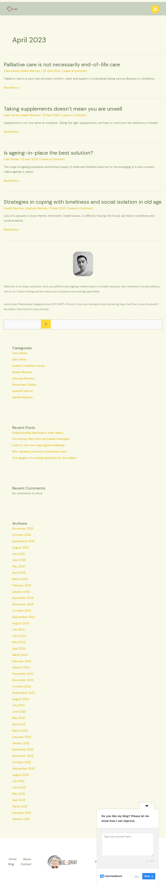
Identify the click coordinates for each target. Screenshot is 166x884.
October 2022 (21, 762)
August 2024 (20, 623)
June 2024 (19, 636)
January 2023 (21, 743)
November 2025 (23, 528)
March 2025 (20, 579)
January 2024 (21, 667)
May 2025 (18, 566)
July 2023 (18, 705)
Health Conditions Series (28, 366)
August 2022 (20, 775)
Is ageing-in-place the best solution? (48, 152)
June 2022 (19, 787)
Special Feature (22, 391)
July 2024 (18, 629)
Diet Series (19, 359)
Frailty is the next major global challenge (38, 445)
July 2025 (18, 554)
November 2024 (23, 604)
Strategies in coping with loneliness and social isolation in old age (83, 201)
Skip (136, 876)
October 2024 (21, 611)
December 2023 (23, 674)
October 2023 (21, 686)
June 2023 (19, 712)
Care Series (11, 71)
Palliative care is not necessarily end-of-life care (62, 64)
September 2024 (23, 617)
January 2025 (21, 592)
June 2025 (19, 560)
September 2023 (23, 693)
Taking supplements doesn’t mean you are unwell (63, 108)
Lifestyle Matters (36, 208)
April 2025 (18, 573)
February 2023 (21, 737)
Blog (10, 864)
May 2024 (18, 642)
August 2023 (20, 699)
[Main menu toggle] (155, 9)
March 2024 (20, 655)
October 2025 (21, 535)
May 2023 (18, 718)
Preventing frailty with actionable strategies (41, 439)
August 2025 (20, 548)
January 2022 (21, 819)
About (28, 859)
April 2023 (18, 724)
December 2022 (22, 749)
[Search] (46, 324)
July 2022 (18, 781)
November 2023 (23, 680)
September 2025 (23, 541)
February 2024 (21, 661)
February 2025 (21, 585)
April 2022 (18, 800)
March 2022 (19, 806)
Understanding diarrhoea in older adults (37, 433)
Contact (26, 864)
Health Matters (30, 71)
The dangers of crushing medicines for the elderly (44, 458)
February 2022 (21, 813)
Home (12, 859)
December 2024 (23, 598)
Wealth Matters (22, 397)
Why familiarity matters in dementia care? (39, 452)
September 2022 (23, 769)
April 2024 (19, 648)
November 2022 (22, 756)
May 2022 (18, 794)
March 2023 (20, 731)
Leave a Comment (75, 71)
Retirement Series (24, 385)
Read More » (12, 88)
